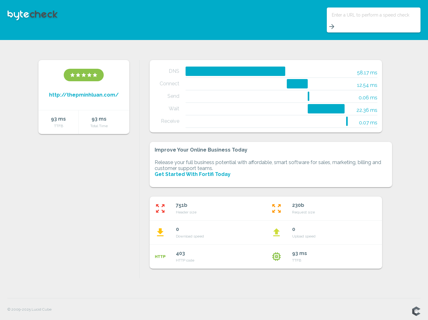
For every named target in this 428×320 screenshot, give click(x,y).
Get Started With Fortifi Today (193, 174)
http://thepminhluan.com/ (84, 95)
